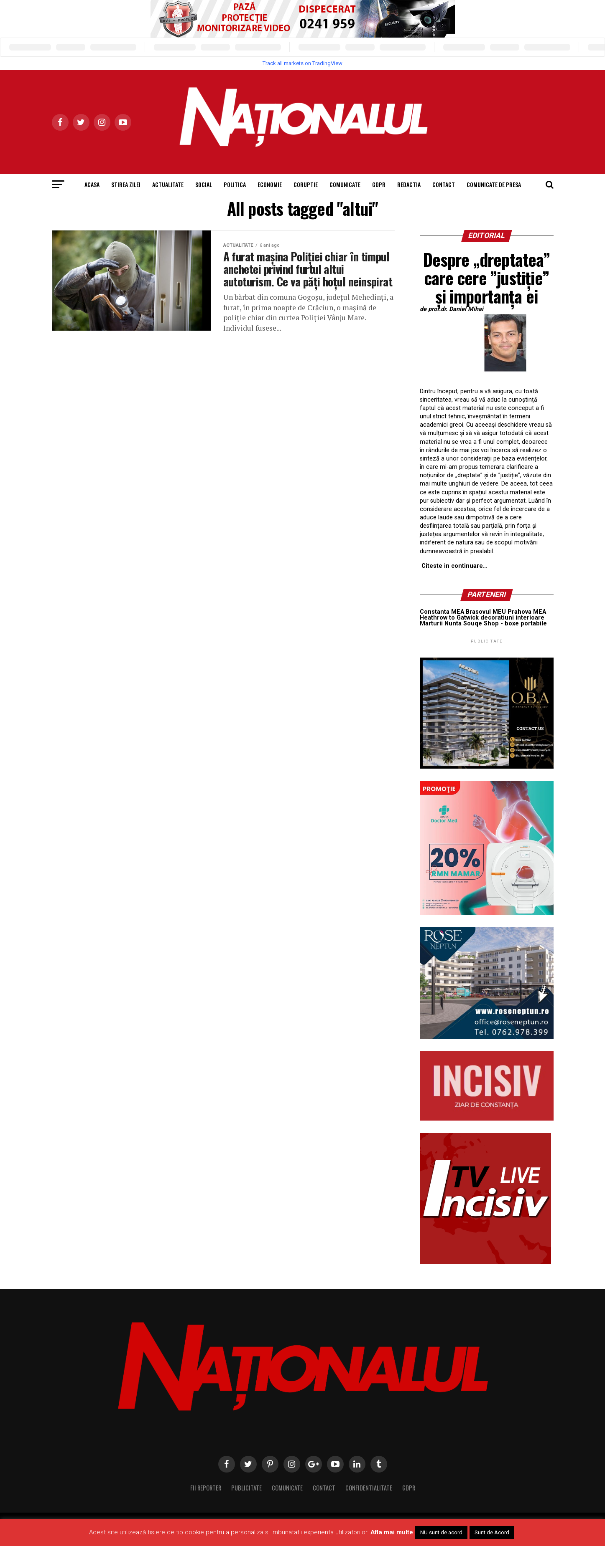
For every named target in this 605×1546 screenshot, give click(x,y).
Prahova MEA (527, 611)
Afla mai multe (391, 1532)
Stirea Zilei (125, 184)
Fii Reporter (205, 1487)
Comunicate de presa (494, 184)
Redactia (409, 184)
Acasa (92, 184)
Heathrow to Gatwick (449, 617)
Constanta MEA (442, 611)
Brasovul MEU (486, 611)
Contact (443, 184)
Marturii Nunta (441, 623)
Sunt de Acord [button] (492, 1532)
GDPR (378, 184)
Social (203, 184)
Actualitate (168, 184)
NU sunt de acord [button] (441, 1532)
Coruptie (306, 184)
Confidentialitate (368, 1487)
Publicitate (246, 1487)
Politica (235, 184)
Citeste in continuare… (454, 565)
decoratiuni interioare (512, 617)
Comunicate (344, 184)
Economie (270, 184)
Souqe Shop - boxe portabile (505, 623)
